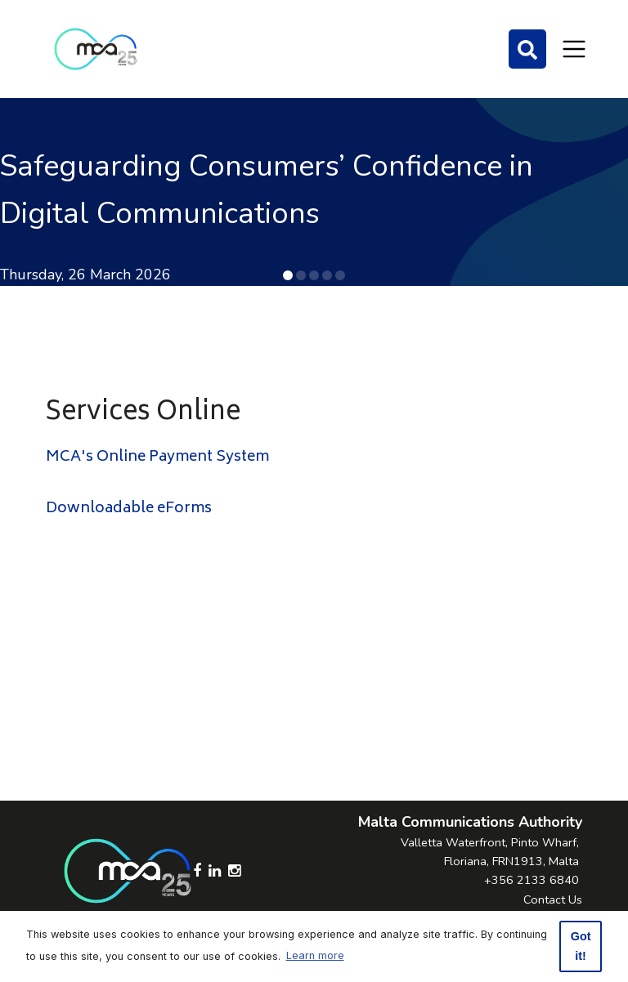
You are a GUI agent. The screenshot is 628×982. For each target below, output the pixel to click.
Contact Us (552, 899)
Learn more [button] (315, 955)
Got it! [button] (581, 946)
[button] (288, 275)
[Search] (527, 49)
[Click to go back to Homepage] (95, 49)
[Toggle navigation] (574, 49)
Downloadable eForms (129, 509)
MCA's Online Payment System (157, 457)
